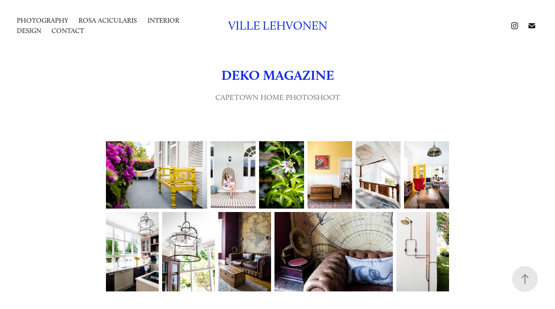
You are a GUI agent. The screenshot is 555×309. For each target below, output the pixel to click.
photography (42, 20)
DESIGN (29, 31)
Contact (67, 31)
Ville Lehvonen (277, 25)
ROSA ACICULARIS (107, 20)
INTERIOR (163, 20)
